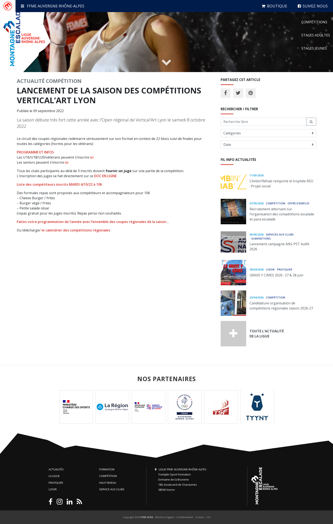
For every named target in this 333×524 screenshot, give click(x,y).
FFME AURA (146, 517)
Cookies (199, 517)
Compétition (64, 80)
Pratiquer (56, 483)
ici (91, 157)
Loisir (53, 489)
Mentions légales (164, 517)
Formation (106, 469)
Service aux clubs (111, 489)
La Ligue (54, 476)
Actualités (56, 469)
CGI (208, 517)
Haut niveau (107, 483)
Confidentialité (184, 517)
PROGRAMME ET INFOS (35, 152)
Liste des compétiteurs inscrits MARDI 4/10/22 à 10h (59, 184)
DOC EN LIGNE (105, 176)
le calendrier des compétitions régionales (76, 230)
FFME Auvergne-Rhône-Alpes (52, 5)
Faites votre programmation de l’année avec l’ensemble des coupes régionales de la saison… (93, 221)
